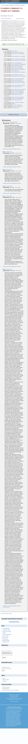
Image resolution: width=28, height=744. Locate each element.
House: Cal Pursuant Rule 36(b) (18, 59)
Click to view (10, 15)
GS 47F (8, 607)
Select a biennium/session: (6, 651)
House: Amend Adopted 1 (16, 62)
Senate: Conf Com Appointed (18, 91)
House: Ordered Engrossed (17, 65)
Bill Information (6, 688)
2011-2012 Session (20, 18)
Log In (11, 701)
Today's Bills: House (6, 630)
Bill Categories (5, 639)
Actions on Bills (6, 636)
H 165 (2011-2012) (8, 151)
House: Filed (14, 51)
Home (2, 5)
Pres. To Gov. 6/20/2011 (17, 105)
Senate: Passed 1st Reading (17, 68)
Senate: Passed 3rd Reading (17, 81)
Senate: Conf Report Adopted (17, 97)
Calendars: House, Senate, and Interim (11, 690)
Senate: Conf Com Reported (17, 93)
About (4, 678)
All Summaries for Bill (7, 613)
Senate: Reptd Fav (15, 70)
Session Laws (5, 637)
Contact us (5, 681)
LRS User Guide (6, 679)
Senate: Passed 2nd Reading (18, 78)
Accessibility (15, 701)
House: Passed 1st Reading (17, 52)
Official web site (6, 687)
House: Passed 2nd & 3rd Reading (18, 64)
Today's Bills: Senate (7, 631)
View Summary (18, 123)
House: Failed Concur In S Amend (18, 89)
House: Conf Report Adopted (17, 102)
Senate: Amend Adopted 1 (17, 80)
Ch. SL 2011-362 (15, 107)
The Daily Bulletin (6, 628)
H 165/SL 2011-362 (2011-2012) (10, 122)
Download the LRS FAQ (14, 621)
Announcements (6, 641)
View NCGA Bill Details (6, 18)
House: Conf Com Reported (17, 98)
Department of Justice (16, 149)
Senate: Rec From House (16, 66)
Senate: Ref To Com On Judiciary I (18, 69)
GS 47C (4, 607)
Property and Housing (7, 149)
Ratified (13, 103)
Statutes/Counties (6, 640)
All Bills (4, 633)
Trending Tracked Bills (7, 634)
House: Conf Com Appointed (17, 90)
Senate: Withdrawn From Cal (17, 74)
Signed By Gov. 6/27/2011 (17, 106)
